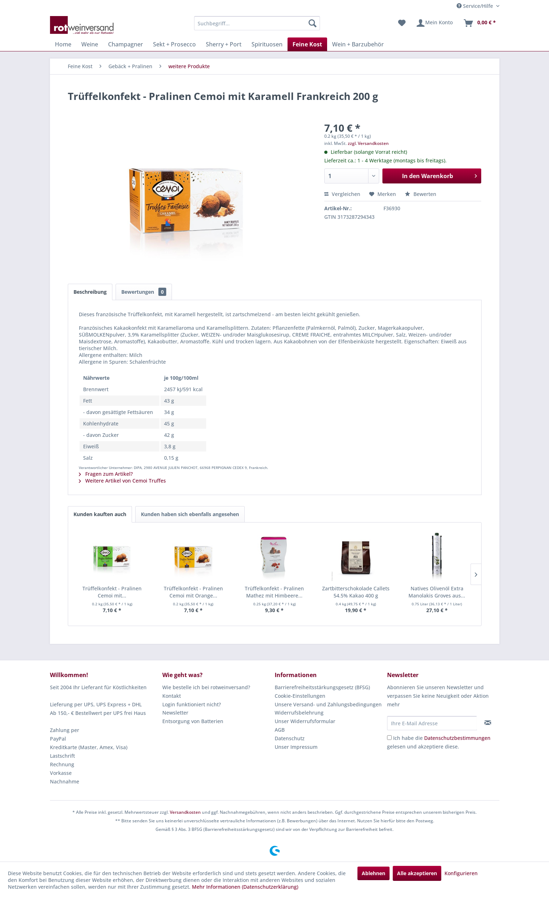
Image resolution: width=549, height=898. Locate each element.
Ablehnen (373, 873)
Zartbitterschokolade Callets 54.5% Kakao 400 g (356, 592)
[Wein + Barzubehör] (358, 44)
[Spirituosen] (267, 44)
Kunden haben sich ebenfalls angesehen (190, 514)
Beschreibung (90, 291)
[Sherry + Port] (223, 44)
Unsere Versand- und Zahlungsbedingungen (328, 704)
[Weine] (89, 44)
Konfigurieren (461, 873)
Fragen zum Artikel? (106, 473)
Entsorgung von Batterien (192, 721)
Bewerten (420, 194)
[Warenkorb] (479, 23)
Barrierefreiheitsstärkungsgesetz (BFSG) (322, 687)
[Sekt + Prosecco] (174, 44)
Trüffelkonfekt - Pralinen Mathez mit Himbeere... (274, 592)
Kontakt (171, 695)
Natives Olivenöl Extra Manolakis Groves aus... (436, 592)
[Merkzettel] (402, 23)
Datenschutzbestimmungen (457, 738)
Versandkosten (185, 812)
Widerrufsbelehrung (299, 712)
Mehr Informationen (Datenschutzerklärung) (245, 886)
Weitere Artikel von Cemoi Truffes (122, 480)
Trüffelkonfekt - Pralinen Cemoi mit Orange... (193, 592)
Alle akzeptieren (417, 873)
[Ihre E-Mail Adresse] (432, 723)
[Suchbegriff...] (257, 23)
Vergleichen (342, 194)
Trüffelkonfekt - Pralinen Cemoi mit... (112, 592)
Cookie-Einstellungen (300, 695)
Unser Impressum (296, 746)
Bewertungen (143, 292)
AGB (280, 729)
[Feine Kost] (307, 44)
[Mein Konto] (434, 23)
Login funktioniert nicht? (191, 704)
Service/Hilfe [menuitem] (475, 5)
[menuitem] (257, 23)
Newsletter (175, 712)
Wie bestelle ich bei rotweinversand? (206, 687)
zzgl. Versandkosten (368, 143)
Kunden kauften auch (99, 514)
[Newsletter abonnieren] (488, 723)
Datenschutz (290, 738)
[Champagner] (125, 44)
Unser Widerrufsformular (305, 721)
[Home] (63, 44)
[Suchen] (312, 23)
